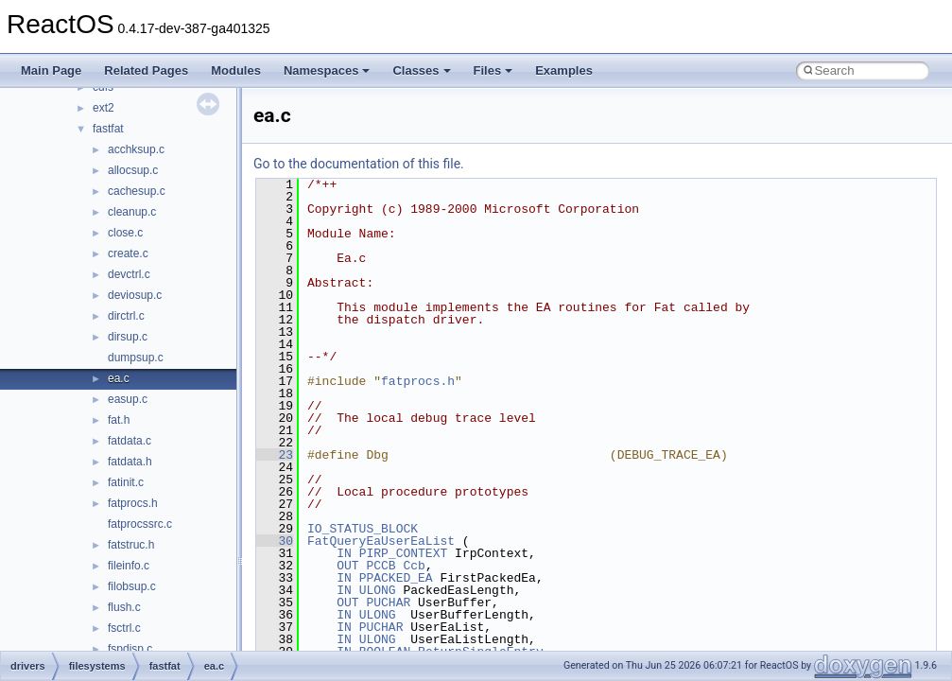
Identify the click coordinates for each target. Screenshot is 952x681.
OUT (347, 565)
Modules (236, 70)
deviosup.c (135, 295)
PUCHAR (388, 602)
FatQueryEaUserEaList (381, 541)
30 (274, 541)
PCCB (380, 565)
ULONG (377, 590)
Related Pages (146, 70)
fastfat (108, 128)
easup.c (127, 399)
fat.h (119, 420)
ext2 (103, 107)
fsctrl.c (124, 628)
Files (493, 70)
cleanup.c (132, 211)
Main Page (51, 70)
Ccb (413, 565)
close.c (125, 232)
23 (274, 454)
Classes (421, 70)
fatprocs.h (133, 503)
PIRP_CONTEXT (403, 553)
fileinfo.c (128, 565)
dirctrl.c (126, 316)
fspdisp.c (130, 648)
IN (344, 553)
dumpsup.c (136, 357)
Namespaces (327, 70)
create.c (128, 253)
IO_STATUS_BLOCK (362, 528)
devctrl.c (129, 274)
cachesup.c (136, 191)
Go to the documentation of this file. (358, 163)
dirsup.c (127, 336)
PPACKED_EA (396, 577)
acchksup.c (136, 149)
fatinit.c (126, 482)
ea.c (119, 378)
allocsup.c (133, 170)
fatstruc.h (131, 544)
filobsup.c (132, 586)
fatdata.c (129, 440)
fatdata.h (130, 461)
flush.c (124, 607)
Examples (564, 70)
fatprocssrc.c (140, 524)
